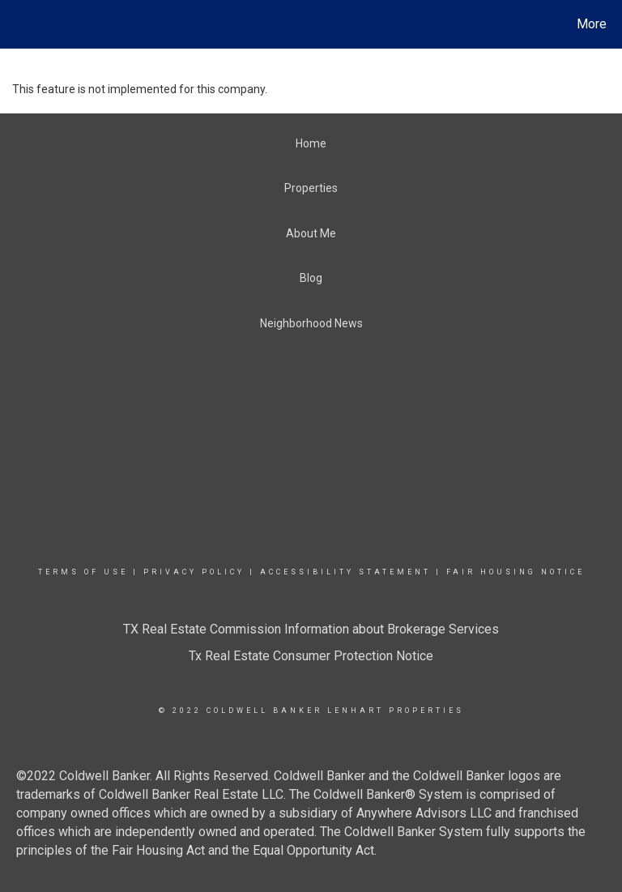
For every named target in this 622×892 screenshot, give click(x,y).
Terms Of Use (83, 572)
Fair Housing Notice (515, 572)
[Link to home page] (15, 24)
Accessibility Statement (345, 572)
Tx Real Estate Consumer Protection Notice (311, 656)
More (592, 24)
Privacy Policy (194, 572)
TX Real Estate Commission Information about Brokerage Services (311, 629)
